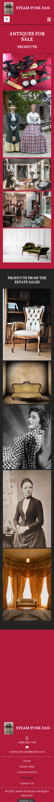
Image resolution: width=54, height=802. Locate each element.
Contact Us (27, 783)
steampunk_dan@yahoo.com (27, 751)
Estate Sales (27, 766)
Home (27, 761)
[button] (7, 19)
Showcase (27, 777)
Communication (27, 772)
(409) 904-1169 (27, 742)
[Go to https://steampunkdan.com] (27, 7)
